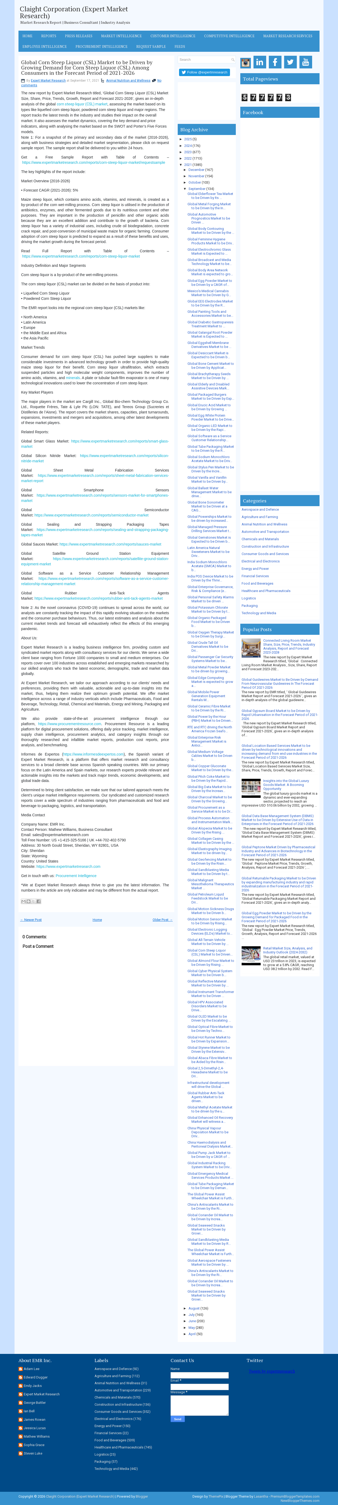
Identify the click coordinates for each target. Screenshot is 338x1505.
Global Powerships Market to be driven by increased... (209, 519)
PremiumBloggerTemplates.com (295, 1496)
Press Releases (78, 36)
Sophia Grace (34, 1445)
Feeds (180, 46)
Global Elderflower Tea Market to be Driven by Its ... (210, 196)
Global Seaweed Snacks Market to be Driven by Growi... (206, 1229)
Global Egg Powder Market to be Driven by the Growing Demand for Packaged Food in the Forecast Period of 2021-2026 (276, 917)
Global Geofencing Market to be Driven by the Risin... (209, 861)
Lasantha (261, 1496)
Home (27, 36)
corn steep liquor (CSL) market (82, 104)
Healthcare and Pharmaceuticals (266, 591)
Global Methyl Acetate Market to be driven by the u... (209, 1109)
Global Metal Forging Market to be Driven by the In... (209, 206)
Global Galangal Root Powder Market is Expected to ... (209, 334)
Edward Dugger (36, 1377)
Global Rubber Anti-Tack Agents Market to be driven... (205, 1097)
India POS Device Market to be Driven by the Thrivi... (210, 578)
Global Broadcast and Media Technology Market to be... (209, 262)
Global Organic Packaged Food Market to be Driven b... (208, 622)
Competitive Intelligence (229, 36)
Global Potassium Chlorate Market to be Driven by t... (208, 609)
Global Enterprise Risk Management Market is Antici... (206, 741)
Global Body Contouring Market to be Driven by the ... (210, 231)
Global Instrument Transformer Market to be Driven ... (210, 994)
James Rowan (34, 1420)
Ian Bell (29, 1411)
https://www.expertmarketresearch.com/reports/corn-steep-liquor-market (81, 256)
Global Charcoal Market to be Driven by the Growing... (209, 799)
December (196, 170)
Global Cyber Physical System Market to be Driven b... (209, 973)
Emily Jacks (33, 1386)
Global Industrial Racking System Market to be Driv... (209, 1165)
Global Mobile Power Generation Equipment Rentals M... (206, 696)
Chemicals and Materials (260, 539)
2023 (188, 152)
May (192, 1328)
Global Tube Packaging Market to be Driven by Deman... (210, 1186)
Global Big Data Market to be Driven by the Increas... (209, 789)
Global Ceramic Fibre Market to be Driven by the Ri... (209, 708)
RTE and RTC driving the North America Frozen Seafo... (209, 729)
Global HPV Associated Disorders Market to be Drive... (207, 1006)
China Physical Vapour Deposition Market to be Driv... (207, 1132)
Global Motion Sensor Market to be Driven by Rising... (209, 921)
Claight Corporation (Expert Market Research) (74, 12)
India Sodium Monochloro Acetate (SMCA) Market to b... (209, 566)
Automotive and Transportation (265, 532)
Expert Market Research (48, 80)
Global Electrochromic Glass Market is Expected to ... (209, 251)
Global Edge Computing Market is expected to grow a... (210, 682)
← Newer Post (31, 920)
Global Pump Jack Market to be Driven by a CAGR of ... (209, 1155)
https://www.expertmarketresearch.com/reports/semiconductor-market (92, 515)
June (192, 1321)
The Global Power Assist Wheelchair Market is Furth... (210, 1196)
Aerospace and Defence (260, 509)
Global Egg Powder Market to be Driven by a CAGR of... (209, 283)
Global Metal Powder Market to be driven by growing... (209, 669)
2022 (188, 158)
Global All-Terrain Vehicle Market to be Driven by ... (208, 942)
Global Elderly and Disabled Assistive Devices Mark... (208, 386)
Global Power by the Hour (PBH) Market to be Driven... (210, 719)
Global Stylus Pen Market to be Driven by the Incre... (210, 469)
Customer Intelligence (173, 36)
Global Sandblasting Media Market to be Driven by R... (209, 1242)
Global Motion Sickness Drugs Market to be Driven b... (210, 911)
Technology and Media (259, 613)
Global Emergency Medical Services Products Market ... (210, 1176)
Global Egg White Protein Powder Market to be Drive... (210, 417)
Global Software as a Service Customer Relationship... (209, 438)
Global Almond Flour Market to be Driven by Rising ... (210, 963)
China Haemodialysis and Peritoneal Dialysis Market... (210, 1144)
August (194, 1308)
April (192, 1334)
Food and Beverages (257, 583)
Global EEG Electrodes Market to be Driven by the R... (210, 303)
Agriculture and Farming (260, 517)
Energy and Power (255, 569)
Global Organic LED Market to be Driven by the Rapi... (209, 428)
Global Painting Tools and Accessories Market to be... (210, 314)
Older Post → (163, 920)
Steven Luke (33, 1453)
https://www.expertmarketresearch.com (68, 866)
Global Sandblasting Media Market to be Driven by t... (208, 872)
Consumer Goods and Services (265, 554)
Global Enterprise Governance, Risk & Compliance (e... (210, 589)
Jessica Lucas (35, 1428)
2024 (188, 146)
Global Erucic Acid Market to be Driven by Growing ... (209, 407)
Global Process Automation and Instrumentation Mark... (210, 820)
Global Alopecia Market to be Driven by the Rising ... (209, 830)
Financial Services (255, 576)
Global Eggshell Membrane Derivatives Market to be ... (209, 345)
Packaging (250, 606)
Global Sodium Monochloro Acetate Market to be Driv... (209, 459)
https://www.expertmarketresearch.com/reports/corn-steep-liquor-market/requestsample (93, 162)
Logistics (249, 598)
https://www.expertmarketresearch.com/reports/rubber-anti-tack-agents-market (99, 598)
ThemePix (216, 1496)
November (196, 176)
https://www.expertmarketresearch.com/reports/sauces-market (110, 544)
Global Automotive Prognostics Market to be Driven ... (208, 218)
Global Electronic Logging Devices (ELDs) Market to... (209, 931)
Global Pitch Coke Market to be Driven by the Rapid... (208, 778)
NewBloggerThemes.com (300, 1501)
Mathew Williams (37, 1436)
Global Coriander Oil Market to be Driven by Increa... (210, 1217)
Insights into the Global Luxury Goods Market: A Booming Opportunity (286, 785)
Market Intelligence (121, 36)
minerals (73, 378)
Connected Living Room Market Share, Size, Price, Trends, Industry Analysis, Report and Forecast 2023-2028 (289, 646)
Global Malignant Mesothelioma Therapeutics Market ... (210, 884)
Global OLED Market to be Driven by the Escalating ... (209, 1018)
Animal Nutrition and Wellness (128, 80)
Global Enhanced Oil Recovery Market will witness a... (210, 1120)
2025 (188, 139)
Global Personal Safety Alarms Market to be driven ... (210, 599)
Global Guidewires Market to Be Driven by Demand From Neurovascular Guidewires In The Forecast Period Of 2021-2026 (280, 683)
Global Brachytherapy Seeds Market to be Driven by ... (209, 376)
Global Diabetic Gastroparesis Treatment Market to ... (210, 324)
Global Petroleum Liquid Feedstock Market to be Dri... (207, 898)
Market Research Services (287, 36)
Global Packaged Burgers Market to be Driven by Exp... (210, 396)
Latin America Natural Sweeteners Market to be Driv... (208, 552)
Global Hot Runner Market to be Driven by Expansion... (209, 1039)
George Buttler (35, 1403)
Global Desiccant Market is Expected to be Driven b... (208, 355)
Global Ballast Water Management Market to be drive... (209, 492)
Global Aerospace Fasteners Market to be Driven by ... (209, 1262)
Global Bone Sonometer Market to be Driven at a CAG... (207, 506)
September (197, 189)
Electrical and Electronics (261, 561)
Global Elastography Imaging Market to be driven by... (209, 851)
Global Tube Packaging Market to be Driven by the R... (210, 449)
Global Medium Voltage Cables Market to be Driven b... (209, 756)
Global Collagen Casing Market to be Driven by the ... (210, 841)
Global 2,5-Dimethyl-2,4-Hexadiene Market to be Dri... (207, 1072)
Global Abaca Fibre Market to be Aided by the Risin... (209, 1060)
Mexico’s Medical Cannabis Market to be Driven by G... (209, 293)
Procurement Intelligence (102, 46)
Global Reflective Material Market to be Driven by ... (208, 983)
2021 (188, 165)
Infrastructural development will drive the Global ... (208, 1085)
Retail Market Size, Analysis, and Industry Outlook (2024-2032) (287, 950)
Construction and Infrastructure (265, 546)
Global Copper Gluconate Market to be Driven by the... (210, 768)
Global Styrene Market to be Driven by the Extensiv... (208, 1050)
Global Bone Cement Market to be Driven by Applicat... (210, 366)
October (195, 182)
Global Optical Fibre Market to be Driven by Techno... (210, 1029)
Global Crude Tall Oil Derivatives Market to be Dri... (207, 647)
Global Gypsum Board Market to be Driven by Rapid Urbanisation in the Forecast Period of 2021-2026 (280, 715)
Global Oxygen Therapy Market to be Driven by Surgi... (210, 634)
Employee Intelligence (44, 46)
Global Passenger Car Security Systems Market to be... (210, 659)
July (192, 1315)
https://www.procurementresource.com (69, 724)
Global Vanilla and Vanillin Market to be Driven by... (207, 479)
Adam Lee (31, 1369)
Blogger (142, 1496)
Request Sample (151, 46)
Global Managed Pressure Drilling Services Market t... (209, 529)
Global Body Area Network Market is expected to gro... (210, 272)
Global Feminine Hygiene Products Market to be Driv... (210, 241)
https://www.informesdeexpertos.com (93, 754)
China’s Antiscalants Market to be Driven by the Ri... (210, 1206)
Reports (48, 36)
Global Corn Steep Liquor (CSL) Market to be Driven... (210, 952)
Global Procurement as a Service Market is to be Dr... (209, 809)
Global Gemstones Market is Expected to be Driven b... (209, 539)
